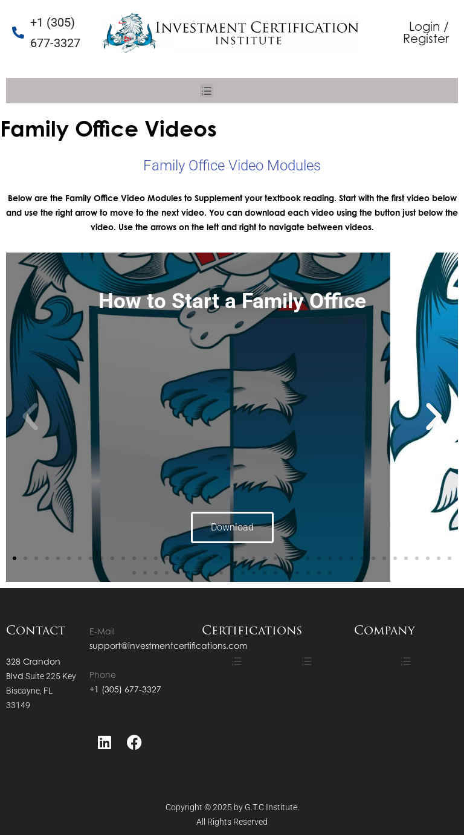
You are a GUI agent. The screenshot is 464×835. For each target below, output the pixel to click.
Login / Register (426, 32)
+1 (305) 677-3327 (125, 689)
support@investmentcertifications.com (168, 645)
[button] (206, 90)
